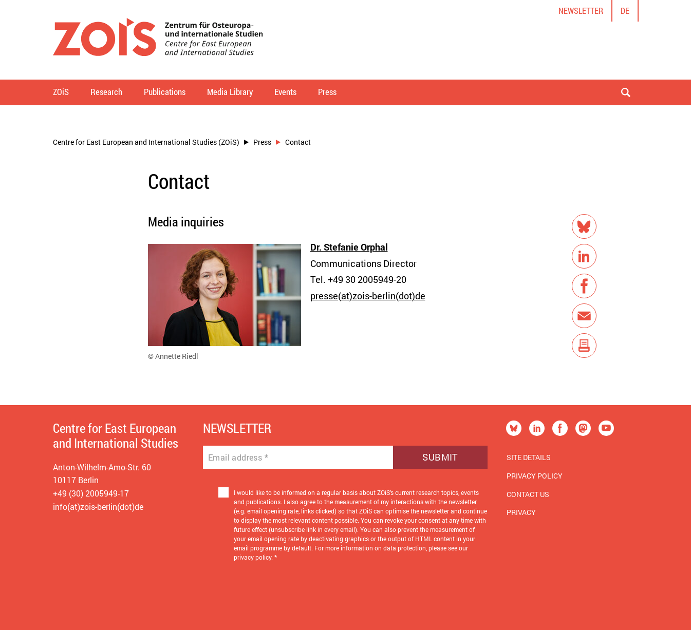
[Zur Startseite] (158, 40)
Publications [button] (164, 92)
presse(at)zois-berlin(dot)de (367, 296)
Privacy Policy (535, 476)
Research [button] (106, 92)
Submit (440, 457)
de (625, 10)
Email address (238, 457)
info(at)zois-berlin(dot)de (98, 506)
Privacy (521, 512)
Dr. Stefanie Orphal (349, 247)
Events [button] (285, 92)
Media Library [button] (230, 92)
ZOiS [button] (61, 92)
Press (262, 142)
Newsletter (580, 10)
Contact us (528, 494)
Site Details (529, 457)
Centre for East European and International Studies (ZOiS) (146, 142)
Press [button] (327, 92)
